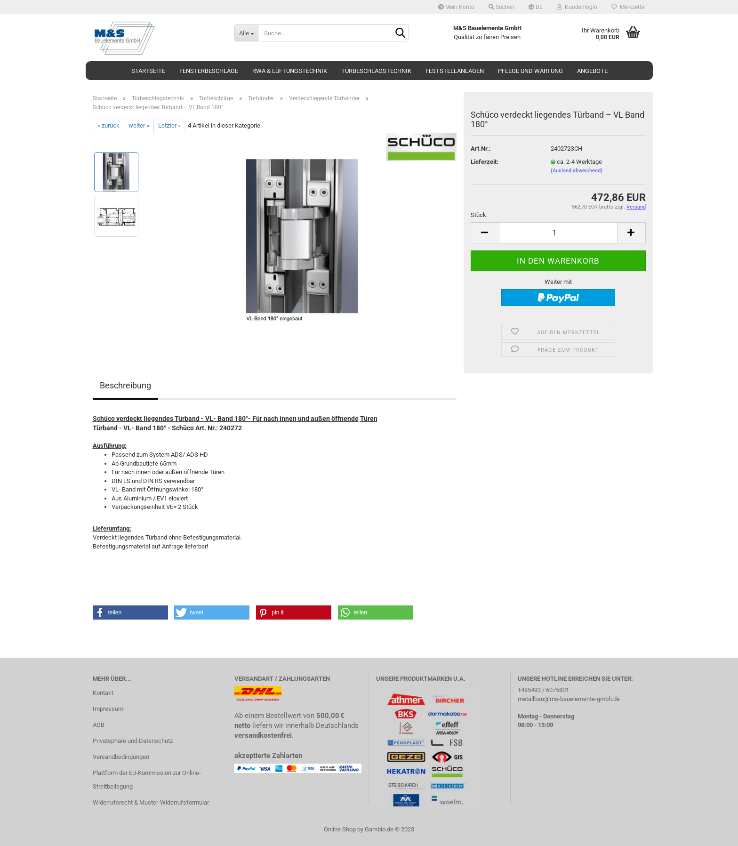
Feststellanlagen (454, 70)
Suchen (501, 7)
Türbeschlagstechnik (376, 70)
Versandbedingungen (121, 756)
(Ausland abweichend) (576, 171)
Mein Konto (456, 7)
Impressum (108, 708)
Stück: (479, 214)
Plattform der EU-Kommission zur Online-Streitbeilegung (147, 779)
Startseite (148, 70)
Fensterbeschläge (208, 70)
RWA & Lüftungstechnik (289, 70)
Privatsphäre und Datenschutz (133, 740)
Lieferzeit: (484, 161)
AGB (98, 724)
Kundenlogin (577, 7)
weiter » (138, 125)
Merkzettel (628, 7)
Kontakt (103, 692)
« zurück (108, 125)
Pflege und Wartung (530, 70)
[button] (130, 612)
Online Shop (340, 829)
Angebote (592, 70)
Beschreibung (125, 385)
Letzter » (169, 125)
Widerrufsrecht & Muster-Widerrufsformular (151, 802)
